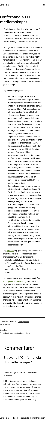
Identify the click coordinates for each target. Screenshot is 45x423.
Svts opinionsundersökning (14, 281)
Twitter (33, 418)
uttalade (10, 251)
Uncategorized (23, 322)
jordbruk (6, 333)
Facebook (17, 418)
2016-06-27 (7, 375)
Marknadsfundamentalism (20, 333)
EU (1, 333)
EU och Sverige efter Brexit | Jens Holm (20, 372)
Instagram (40, 418)
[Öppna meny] (43, 4)
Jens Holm (4, 5)
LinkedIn (25, 418)
